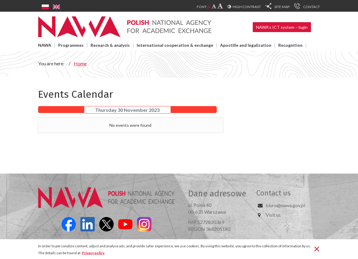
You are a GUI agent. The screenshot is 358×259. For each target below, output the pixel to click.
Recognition (290, 45)
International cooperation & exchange (175, 45)
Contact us (273, 193)
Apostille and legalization (245, 45)
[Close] (317, 248)
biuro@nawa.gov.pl (285, 205)
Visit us (273, 215)
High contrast (247, 6)
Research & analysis (110, 45)
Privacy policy (93, 253)
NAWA (44, 45)
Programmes (71, 45)
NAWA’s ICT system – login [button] (282, 27)
